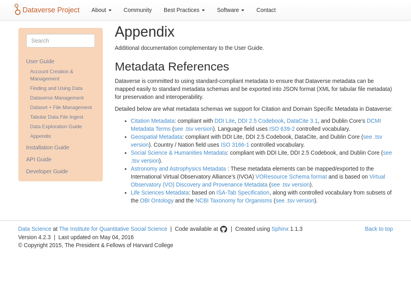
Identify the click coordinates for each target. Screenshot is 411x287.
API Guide (39, 159)
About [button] (102, 10)
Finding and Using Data (56, 88)
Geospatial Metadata (156, 137)
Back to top (379, 229)
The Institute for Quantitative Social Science (113, 229)
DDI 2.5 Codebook (260, 121)
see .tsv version (193, 129)
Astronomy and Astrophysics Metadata (178, 168)
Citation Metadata (153, 121)
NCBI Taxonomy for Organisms (233, 200)
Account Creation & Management (52, 75)
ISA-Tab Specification (242, 192)
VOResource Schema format (291, 176)
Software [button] (230, 10)
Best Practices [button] (184, 10)
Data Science (34, 229)
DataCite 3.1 (302, 121)
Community (138, 10)
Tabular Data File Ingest (56, 117)
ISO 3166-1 (235, 145)
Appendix (40, 136)
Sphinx (280, 229)
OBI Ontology (156, 200)
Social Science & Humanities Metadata (179, 152)
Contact (265, 10)
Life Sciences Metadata (160, 192)
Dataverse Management (57, 98)
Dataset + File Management (61, 107)
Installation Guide (47, 147)
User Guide (40, 61)
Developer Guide (47, 171)
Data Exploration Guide (56, 127)
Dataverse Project (51, 10)
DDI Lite (224, 121)
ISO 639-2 (282, 129)
